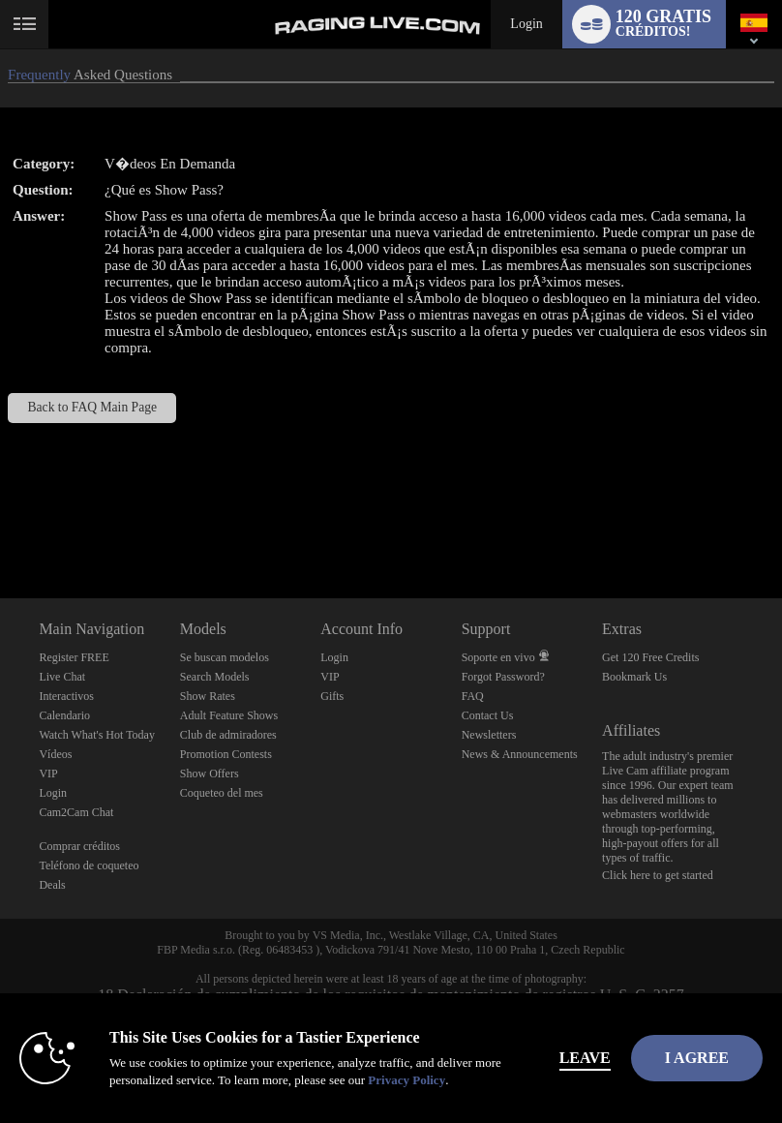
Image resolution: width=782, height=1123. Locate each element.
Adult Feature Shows (229, 715)
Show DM (0, 526)
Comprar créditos (79, 846)
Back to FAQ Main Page (93, 407)
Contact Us (488, 715)
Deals (52, 885)
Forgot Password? (503, 676)
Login (526, 23)
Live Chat (62, 676)
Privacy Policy (406, 1080)
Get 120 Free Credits (650, 657)
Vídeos (55, 754)
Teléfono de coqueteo (88, 865)
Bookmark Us (634, 676)
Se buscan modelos (224, 657)
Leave (585, 1057)
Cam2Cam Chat (76, 812)
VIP (48, 773)
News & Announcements (520, 754)
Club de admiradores (228, 735)
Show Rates (207, 696)
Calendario (64, 715)
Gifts (332, 696)
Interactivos (66, 696)
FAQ (473, 696)
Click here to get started (657, 875)
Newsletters (489, 735)
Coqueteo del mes (221, 793)
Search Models (215, 676)
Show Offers (209, 773)
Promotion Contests (226, 754)
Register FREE (73, 657)
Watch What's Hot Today (97, 735)
